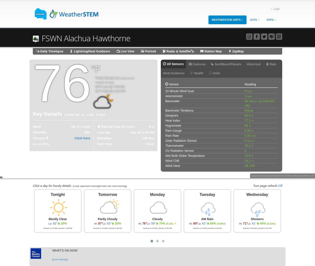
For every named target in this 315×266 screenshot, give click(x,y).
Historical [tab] (254, 64)
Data (254, 19)
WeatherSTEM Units (227, 19)
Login (275, 9)
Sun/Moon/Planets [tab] (226, 64)
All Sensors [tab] (173, 64)
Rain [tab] (271, 64)
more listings (60, 259)
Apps (271, 19)
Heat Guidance (174, 73)
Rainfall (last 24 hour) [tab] (118, 126)
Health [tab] (196, 73)
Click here (82, 138)
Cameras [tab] (197, 64)
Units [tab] (214, 73)
